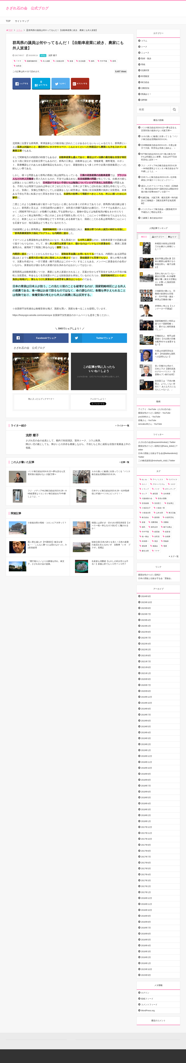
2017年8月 (146, 851)
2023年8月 (146, 608)
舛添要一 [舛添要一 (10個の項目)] (145, 541)
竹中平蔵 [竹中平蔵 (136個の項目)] (145, 532)
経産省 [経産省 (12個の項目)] (167, 532)
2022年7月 (146, 638)
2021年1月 (146, 673)
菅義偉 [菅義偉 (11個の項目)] (166, 541)
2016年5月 (146, 939)
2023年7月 (146, 614)
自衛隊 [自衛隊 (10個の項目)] (167, 537)
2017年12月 (146, 827)
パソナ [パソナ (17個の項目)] (157, 489)
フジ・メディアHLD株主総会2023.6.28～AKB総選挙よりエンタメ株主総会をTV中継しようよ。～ (159, 168)
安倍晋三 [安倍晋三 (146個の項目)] (157, 503)
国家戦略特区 (32, 61)
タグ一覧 (174, 556)
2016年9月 (146, 916)
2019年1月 (146, 750)
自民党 (18, 66)
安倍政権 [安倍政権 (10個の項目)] (145, 503)
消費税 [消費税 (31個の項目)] (166, 522)
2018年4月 (146, 803)
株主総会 (145, 82)
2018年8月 (146, 780)
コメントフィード (149, 1004)
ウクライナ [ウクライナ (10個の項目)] (173, 480)
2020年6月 (146, 691)
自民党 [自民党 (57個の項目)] (157, 537)
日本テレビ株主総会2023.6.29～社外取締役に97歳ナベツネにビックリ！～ (159, 178)
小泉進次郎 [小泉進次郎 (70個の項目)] (146, 513)
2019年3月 (146, 738)
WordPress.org (148, 1010)
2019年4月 (146, 732)
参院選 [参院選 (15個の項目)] (155, 494)
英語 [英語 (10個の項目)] (156, 541)
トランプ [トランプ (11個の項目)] (145, 489)
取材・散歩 (146, 58)
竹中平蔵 (103, 61)
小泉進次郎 (59, 61)
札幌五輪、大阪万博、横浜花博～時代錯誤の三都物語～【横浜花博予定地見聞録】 (159, 200)
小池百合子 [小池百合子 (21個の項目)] (146, 508)
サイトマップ (22, 21)
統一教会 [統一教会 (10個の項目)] (145, 537)
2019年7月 (146, 715)
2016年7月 (146, 928)
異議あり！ (146, 94)
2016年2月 (146, 957)
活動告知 (145, 88)
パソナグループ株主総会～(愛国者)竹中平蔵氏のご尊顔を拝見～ (159, 210)
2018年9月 (146, 774)
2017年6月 (146, 863)
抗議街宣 (145, 70)
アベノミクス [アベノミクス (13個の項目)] (158, 480)
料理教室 (145, 76)
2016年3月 (146, 951)
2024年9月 (146, 596)
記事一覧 (125, 462)
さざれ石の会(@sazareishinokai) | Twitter (157, 442)
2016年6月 (146, 934)
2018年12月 (146, 756)
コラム (19, 30)
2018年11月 (146, 762)
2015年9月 (146, 975)
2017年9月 (146, 845)
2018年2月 (146, 815)
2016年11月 (146, 904)
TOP (8, 21)
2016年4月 (146, 945)
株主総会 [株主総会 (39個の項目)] (145, 517)
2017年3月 (146, 880)
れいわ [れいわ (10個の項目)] (144, 480)
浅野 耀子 (52, 55)
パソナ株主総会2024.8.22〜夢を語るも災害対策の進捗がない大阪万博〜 (159, 129)
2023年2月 (146, 626)
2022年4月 (146, 644)
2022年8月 (146, 632)
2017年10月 (146, 839)
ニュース (145, 52)
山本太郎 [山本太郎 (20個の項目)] (159, 513)
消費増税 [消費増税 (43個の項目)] (154, 522)
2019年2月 (146, 744)
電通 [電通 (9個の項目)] (165, 546)
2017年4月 (146, 874)
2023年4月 (146, 620)
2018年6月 (146, 792)
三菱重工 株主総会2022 (151, 218)
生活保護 (81, 61)
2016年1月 (146, 963)
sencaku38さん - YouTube (150, 424)
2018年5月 (146, 797)
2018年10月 (146, 768)
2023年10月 (146, 602)
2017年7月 (146, 857)
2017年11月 (146, 833)
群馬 (114, 61)
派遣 (71, 61)
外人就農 (46, 61)
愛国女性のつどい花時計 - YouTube (154, 413)
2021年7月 (146, 661)
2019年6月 (146, 721)
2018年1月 (146, 821)
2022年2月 (146, 649)
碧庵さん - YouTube (147, 420)
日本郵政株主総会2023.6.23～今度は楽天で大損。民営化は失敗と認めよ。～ (159, 146)
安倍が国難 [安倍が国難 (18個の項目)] (162, 498)
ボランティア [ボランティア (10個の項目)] (170, 489)
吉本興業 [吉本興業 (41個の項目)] (166, 494)
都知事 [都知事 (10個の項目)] (144, 546)
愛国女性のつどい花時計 (149, 575)
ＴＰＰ (18, 61)
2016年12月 (146, 898)
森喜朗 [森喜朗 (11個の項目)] (157, 517)
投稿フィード (147, 999)
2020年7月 (146, 685)
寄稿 (143, 64)
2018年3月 (146, 809)
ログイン (145, 993)
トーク (144, 46)
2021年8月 (146, 655)
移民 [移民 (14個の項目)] (143, 527)
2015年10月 (146, 969)
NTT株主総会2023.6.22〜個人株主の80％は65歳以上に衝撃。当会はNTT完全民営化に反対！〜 (159, 157)
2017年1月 (146, 892)
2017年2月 (146, 886)
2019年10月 (146, 703)
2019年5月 (146, 726)
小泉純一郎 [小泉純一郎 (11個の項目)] (160, 508)
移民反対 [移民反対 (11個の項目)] (154, 527)
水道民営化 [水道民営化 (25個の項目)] (169, 517)
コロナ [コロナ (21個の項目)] (173, 484)
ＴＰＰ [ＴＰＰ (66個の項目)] (157, 551)
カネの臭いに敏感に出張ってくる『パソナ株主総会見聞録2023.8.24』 (159, 137)
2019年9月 (146, 709)
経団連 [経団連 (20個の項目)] (157, 532)
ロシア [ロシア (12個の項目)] (144, 494)
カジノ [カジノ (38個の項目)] (144, 484)
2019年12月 (146, 697)
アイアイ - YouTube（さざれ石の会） (155, 409)
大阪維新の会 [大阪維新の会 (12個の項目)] (147, 498)
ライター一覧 (123, 425)
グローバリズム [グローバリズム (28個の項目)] (159, 484)
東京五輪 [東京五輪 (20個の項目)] (172, 513)
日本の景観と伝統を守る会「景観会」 (155, 578)
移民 (92, 61)
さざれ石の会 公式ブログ (27, 8)
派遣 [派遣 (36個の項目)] (143, 522)
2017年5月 (146, 868)
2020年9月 (146, 679)
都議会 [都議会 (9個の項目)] (155, 546)
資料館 (144, 100)
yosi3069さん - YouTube (149, 417)
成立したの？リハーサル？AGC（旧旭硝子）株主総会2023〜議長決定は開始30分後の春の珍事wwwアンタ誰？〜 (159, 189)
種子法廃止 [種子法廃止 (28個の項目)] (167, 527)
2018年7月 (146, 786)
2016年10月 (146, 910)
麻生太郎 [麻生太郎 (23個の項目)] (145, 551)
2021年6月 (146, 667)
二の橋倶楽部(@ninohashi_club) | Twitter (156, 460)
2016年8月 (146, 922)
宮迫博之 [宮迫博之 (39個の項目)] (170, 503)
